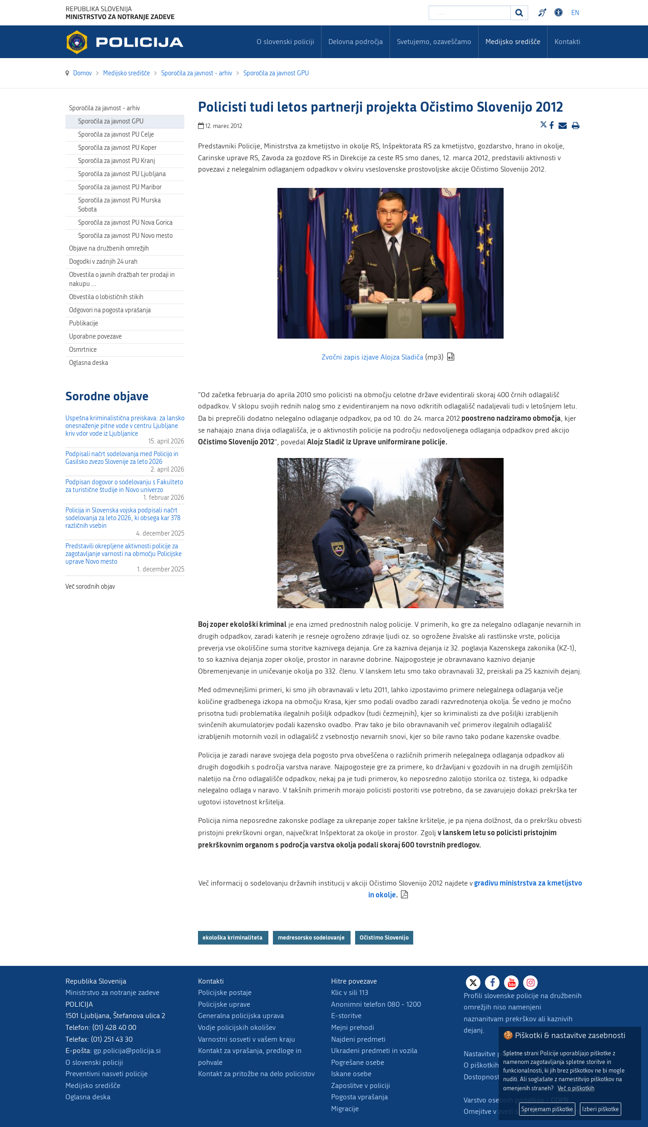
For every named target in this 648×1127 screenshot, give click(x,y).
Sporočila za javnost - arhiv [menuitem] (104, 108)
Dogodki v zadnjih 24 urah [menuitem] (103, 262)
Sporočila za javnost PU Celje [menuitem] (116, 134)
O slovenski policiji (94, 1062)
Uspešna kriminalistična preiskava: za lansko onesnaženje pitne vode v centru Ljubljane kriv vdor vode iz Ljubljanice (124, 426)
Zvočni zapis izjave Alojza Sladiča (372, 357)
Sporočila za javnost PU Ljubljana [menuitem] (122, 174)
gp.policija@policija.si (127, 1050)
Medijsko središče (92, 1085)
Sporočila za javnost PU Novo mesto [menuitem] (125, 236)
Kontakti (567, 41)
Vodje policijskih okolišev (237, 1027)
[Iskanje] (519, 12)
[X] (473, 982)
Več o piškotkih (576, 1088)
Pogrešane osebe (357, 1062)
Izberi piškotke (600, 1109)
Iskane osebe (351, 1073)
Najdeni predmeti (358, 1039)
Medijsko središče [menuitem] (512, 41)
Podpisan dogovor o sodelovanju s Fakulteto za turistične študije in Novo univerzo (124, 486)
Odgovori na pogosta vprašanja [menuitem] (110, 310)
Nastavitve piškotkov (495, 1053)
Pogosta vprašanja (359, 1097)
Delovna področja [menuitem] (355, 41)
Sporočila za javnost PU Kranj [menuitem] (116, 161)
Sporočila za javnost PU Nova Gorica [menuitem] (125, 222)
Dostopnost (482, 1077)
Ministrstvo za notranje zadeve (112, 992)
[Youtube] (511, 982)
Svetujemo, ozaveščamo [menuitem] (434, 41)
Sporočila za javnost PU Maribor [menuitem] (120, 187)
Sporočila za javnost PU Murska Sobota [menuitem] (119, 205)
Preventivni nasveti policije (106, 1073)
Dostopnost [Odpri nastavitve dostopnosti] (559, 13)
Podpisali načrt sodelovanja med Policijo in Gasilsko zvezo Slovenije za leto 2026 (121, 458)
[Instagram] (530, 982)
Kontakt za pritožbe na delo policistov (256, 1073)
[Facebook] (492, 982)
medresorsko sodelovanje (312, 938)
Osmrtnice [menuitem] (83, 350)
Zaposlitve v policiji (360, 1085)
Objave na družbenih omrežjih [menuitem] (109, 248)
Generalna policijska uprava (241, 1015)
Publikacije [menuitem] (83, 323)
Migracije (345, 1108)
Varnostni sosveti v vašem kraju (246, 1039)
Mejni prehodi (352, 1027)
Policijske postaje (225, 992)
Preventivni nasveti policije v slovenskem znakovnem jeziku (543, 13)
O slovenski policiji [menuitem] (285, 41)
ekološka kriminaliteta (233, 938)
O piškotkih (481, 1065)
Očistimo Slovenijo (384, 938)
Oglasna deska (88, 363)
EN (575, 13)
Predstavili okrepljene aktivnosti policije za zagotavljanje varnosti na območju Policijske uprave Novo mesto (123, 554)
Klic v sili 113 (349, 992)
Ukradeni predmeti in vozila (374, 1050)
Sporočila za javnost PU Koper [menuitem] (117, 148)
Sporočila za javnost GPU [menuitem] (110, 121)
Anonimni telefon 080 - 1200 (376, 1004)
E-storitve (346, 1015)
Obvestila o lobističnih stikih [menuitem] (106, 297)
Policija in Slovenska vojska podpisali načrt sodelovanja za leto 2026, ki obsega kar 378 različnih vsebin (123, 518)
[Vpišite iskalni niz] (470, 12)
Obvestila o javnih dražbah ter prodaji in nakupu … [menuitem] (122, 279)
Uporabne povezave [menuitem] (95, 336)
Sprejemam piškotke (547, 1109)
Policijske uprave (224, 1004)
